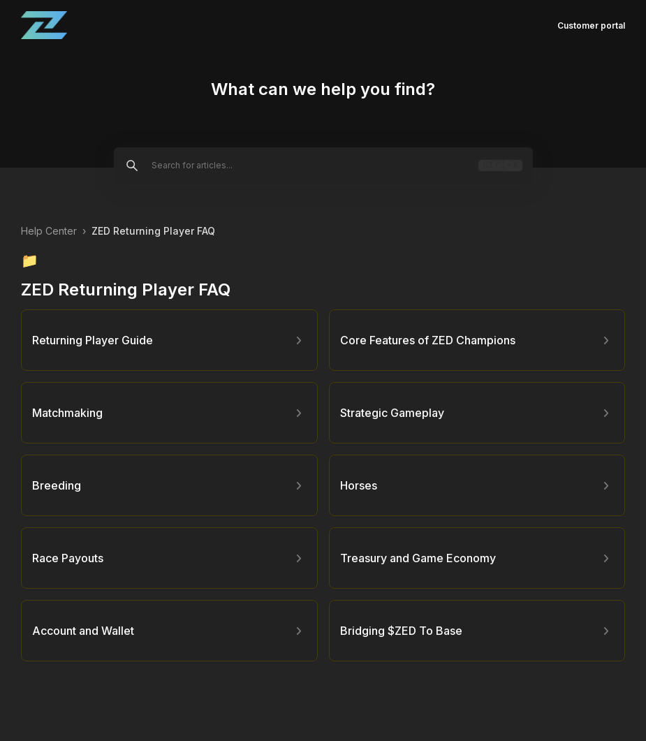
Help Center (49, 231)
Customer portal (591, 25)
